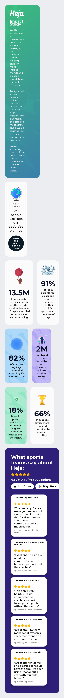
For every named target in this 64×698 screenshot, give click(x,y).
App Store (24, 486)
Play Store (50, 486)
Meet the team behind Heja (16, 243)
